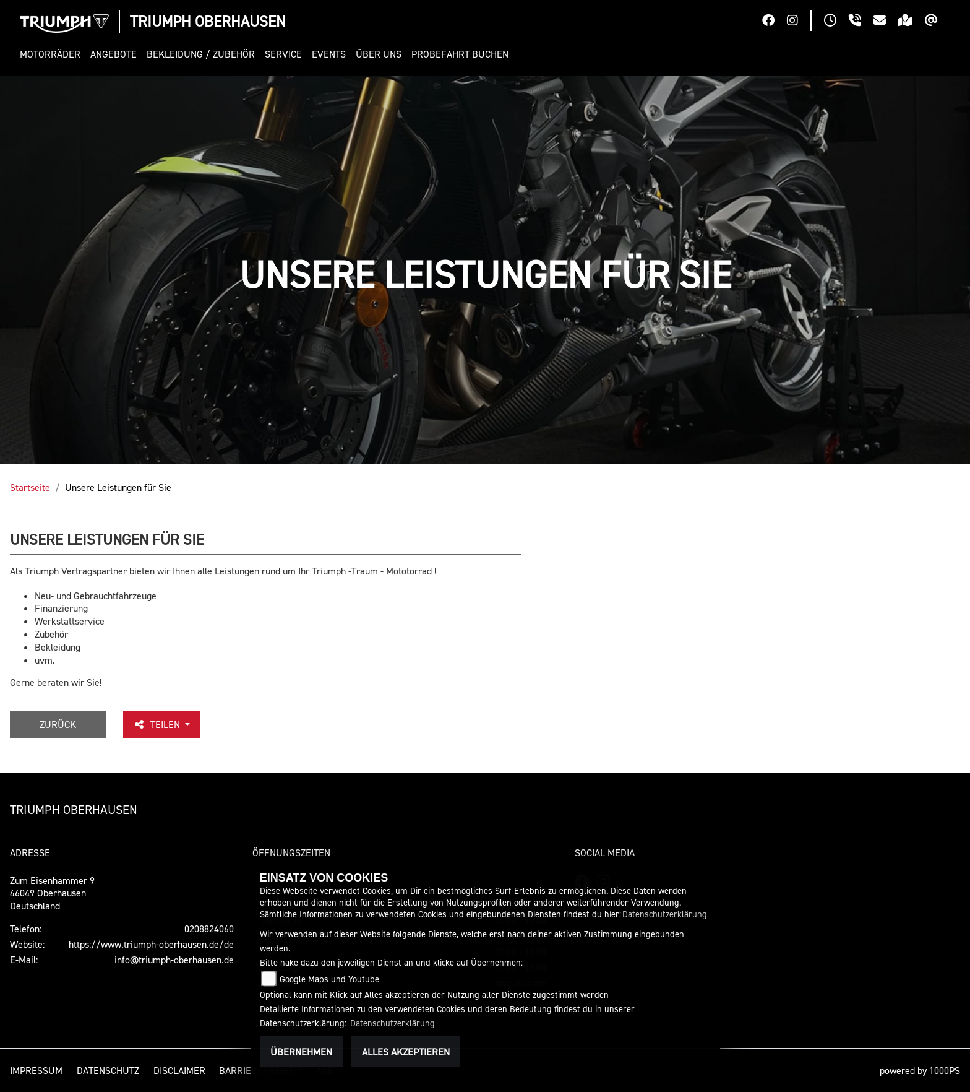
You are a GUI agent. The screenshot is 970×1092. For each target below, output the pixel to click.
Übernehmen (301, 1052)
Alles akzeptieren (406, 1052)
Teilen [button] (157, 724)
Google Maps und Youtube (329, 979)
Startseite (30, 487)
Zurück (58, 724)
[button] (52, 54)
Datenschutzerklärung (664, 914)
